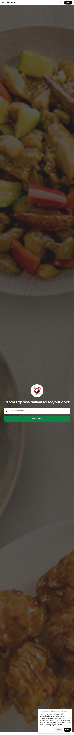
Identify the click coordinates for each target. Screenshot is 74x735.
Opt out (58, 729)
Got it (67, 729)
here (61, 725)
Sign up (68, 2)
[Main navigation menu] (3, 3)
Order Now (37, 418)
